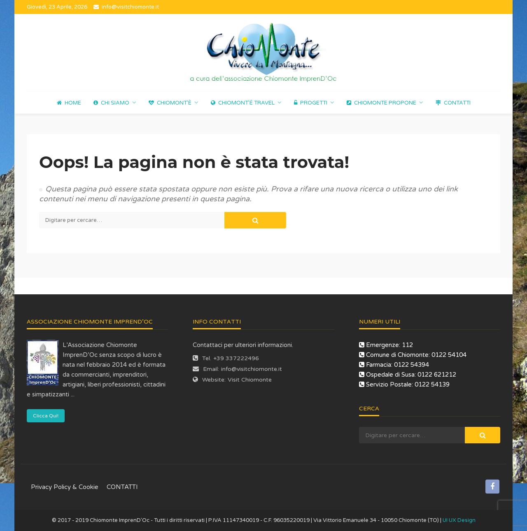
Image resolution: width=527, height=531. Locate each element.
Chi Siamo (111, 103)
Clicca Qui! (45, 416)
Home (69, 103)
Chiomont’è (170, 103)
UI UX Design (459, 520)
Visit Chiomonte (250, 379)
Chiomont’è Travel (243, 103)
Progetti (310, 103)
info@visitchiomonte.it (251, 369)
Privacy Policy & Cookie (64, 487)
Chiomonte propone (381, 103)
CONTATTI (453, 103)
